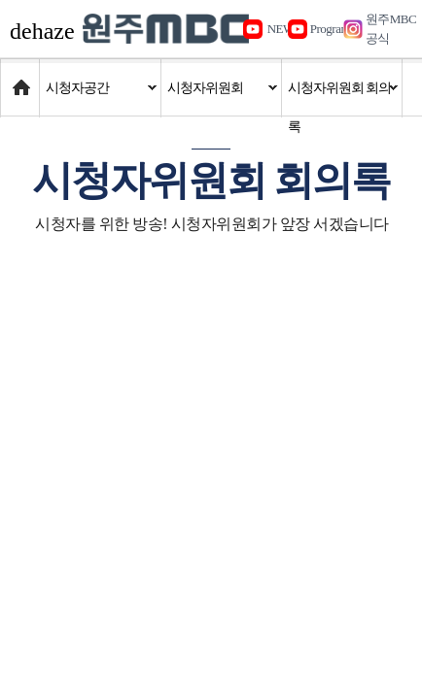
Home (19, 78)
